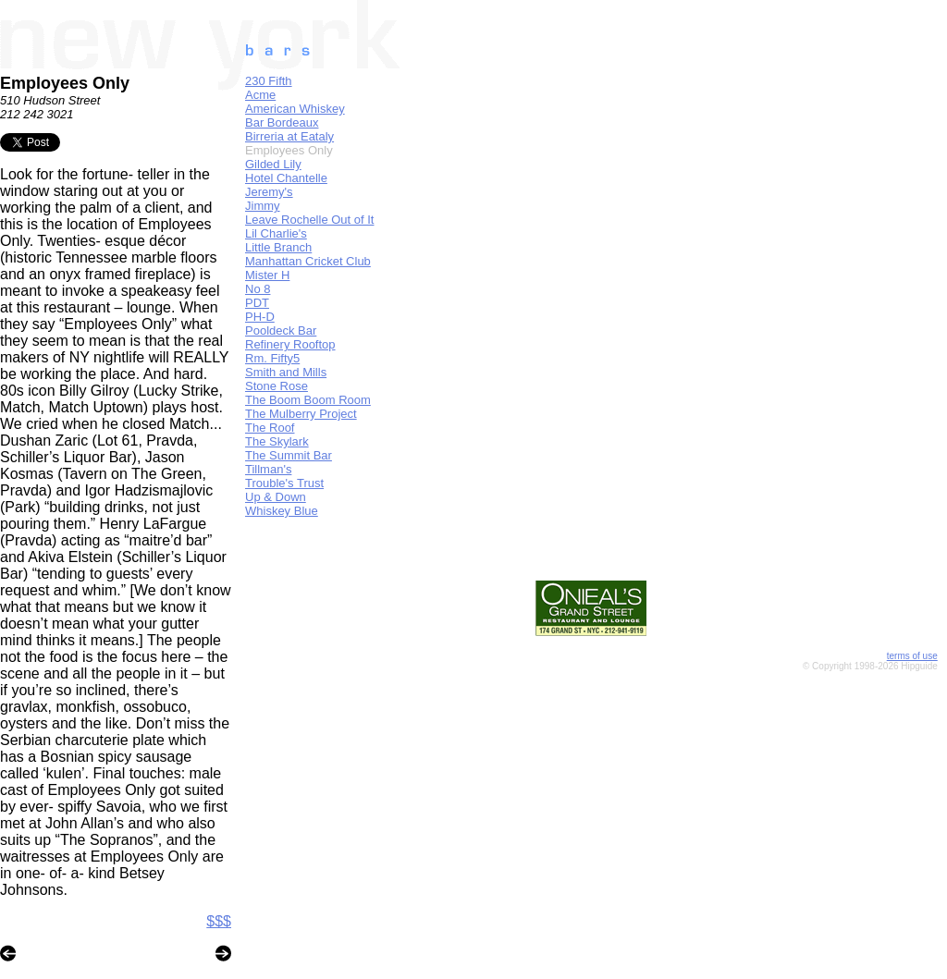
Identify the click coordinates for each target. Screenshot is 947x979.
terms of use (912, 656)
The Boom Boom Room (308, 400)
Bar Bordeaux (282, 122)
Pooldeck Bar (280, 330)
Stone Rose (276, 386)
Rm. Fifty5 (272, 358)
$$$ (218, 921)
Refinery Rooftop (290, 344)
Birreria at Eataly (289, 136)
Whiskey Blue (281, 511)
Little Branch (278, 247)
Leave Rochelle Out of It (309, 219)
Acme (260, 95)
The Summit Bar (288, 455)
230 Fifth (268, 81)
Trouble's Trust (284, 483)
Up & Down (275, 497)
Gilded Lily (273, 164)
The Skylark (277, 441)
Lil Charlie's (276, 233)
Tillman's (268, 469)
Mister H (267, 275)
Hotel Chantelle (286, 178)
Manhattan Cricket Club (308, 261)
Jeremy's (269, 192)
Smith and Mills (285, 372)
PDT (257, 303)
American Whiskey (295, 109)
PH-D (260, 317)
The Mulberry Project (301, 414)
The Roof (269, 427)
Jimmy (262, 206)
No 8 (257, 289)
